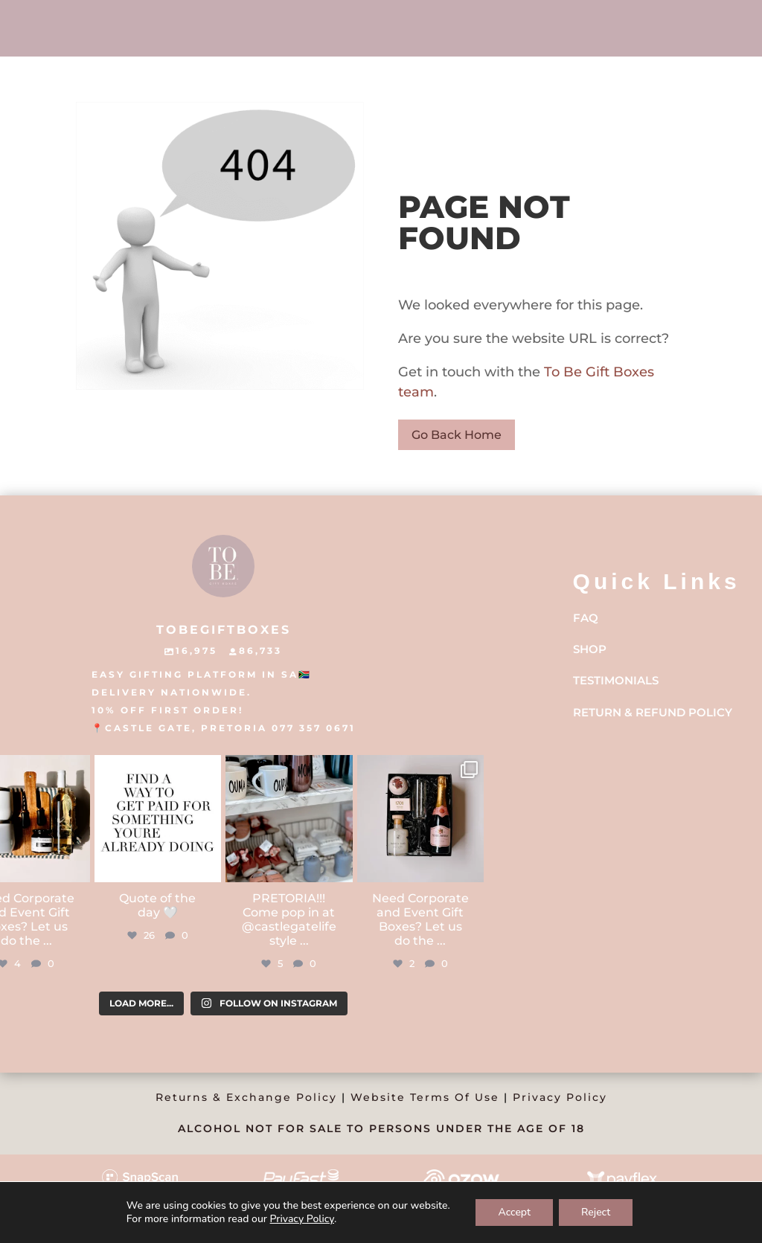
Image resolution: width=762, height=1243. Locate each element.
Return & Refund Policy (652, 712)
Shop (589, 649)
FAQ (585, 618)
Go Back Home (457, 435)
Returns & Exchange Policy (246, 1097)
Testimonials (616, 680)
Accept (514, 1212)
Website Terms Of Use (424, 1097)
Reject (595, 1212)
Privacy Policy (560, 1097)
